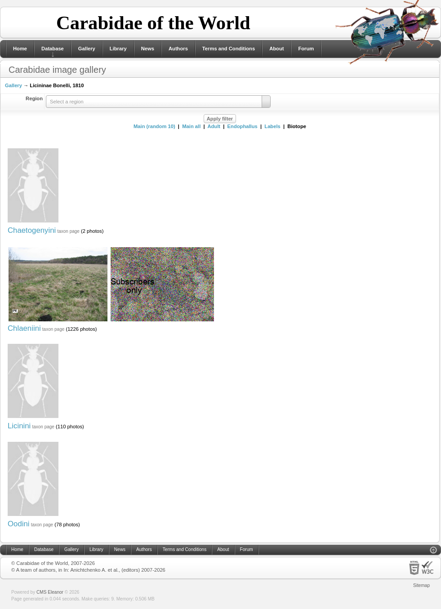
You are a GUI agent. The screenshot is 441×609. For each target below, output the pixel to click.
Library (118, 48)
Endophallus (242, 126)
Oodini (19, 524)
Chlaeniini (24, 328)
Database (52, 48)
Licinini (19, 426)
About (276, 48)
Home (20, 48)
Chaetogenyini (32, 230)
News (147, 48)
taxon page (68, 231)
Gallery (86, 48)
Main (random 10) (154, 126)
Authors (178, 48)
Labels (272, 126)
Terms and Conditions (228, 48)
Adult (213, 126)
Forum (306, 48)
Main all (191, 126)
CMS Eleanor (49, 592)
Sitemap (421, 585)
